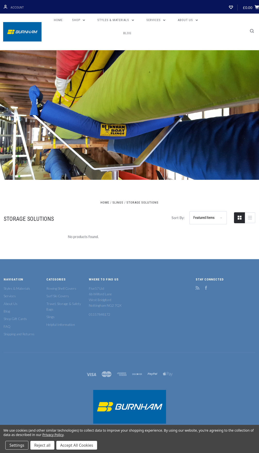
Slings (50, 317)
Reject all (42, 445)
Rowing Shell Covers (61, 288)
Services (156, 20)
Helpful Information (60, 324)
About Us (188, 20)
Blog (127, 33)
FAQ (7, 326)
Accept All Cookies (76, 445)
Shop (78, 20)
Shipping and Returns (19, 334)
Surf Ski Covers (57, 296)
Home (58, 20)
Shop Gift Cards (15, 319)
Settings (16, 445)
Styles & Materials (115, 20)
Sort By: (178, 217)
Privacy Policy (53, 434)
